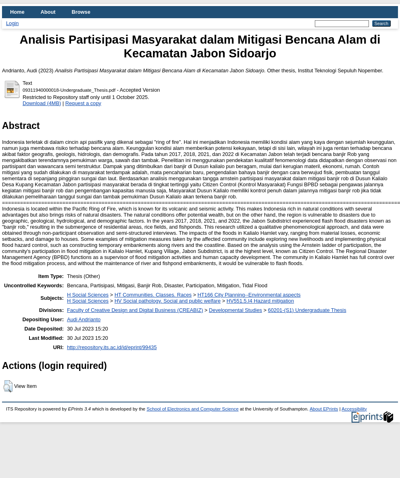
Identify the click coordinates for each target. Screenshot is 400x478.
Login (12, 23)
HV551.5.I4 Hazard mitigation (260, 301)
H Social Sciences (88, 295)
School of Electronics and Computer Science (193, 408)
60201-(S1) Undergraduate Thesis (307, 310)
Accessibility (354, 408)
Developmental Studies (235, 310)
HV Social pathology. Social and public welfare (168, 301)
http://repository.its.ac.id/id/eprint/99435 (112, 347)
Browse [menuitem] (81, 12)
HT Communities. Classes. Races (153, 295)
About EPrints (324, 408)
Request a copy (83, 103)
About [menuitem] (48, 12)
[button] (8, 386)
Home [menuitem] (17, 12)
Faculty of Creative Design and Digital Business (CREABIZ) (135, 310)
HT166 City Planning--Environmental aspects (248, 295)
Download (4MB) (42, 103)
